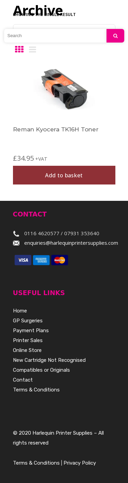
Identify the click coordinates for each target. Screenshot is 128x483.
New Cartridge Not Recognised (49, 360)
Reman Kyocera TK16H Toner (56, 129)
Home (20, 311)
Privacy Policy (79, 463)
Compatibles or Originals (41, 370)
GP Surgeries (28, 321)
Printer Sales (28, 340)
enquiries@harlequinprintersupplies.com (71, 242)
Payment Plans (31, 330)
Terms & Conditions (36, 390)
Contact (23, 380)
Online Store (27, 350)
